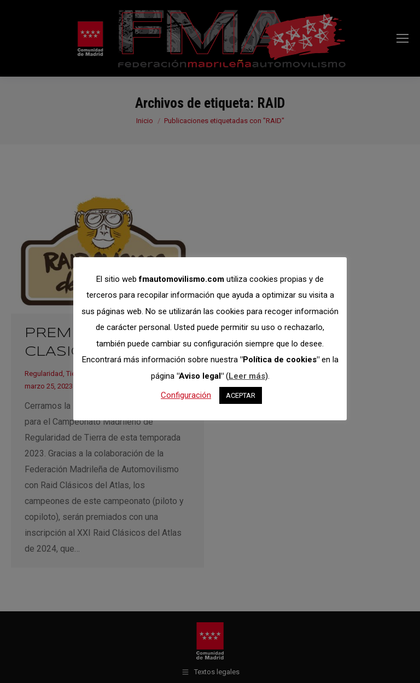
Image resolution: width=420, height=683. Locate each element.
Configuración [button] (186, 395)
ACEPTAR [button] (240, 395)
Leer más (247, 376)
